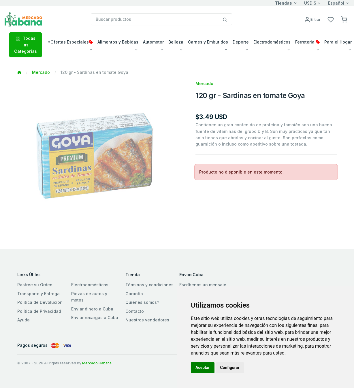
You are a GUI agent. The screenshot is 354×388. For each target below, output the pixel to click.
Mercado (41, 72)
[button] (344, 19)
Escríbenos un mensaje (202, 284)
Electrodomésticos (89, 284)
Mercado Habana (97, 363)
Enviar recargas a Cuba (94, 317)
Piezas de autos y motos (89, 296)
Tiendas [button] (283, 3)
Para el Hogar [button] (338, 41)
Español (336, 3)
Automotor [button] (153, 41)
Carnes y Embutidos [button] (208, 41)
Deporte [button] (241, 41)
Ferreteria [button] (307, 41)
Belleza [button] (175, 41)
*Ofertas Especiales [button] (70, 41)
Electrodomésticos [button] (272, 41)
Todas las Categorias (25, 45)
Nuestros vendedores (147, 319)
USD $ (310, 3)
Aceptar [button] (202, 367)
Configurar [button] (230, 367)
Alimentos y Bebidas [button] (117, 41)
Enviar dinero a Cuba (92, 308)
